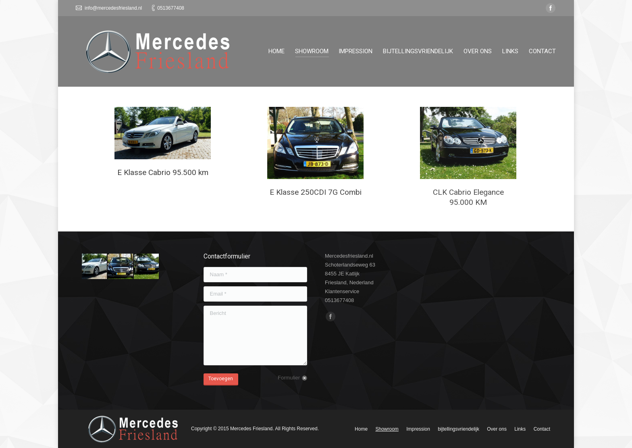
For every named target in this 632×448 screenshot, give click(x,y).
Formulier (289, 378)
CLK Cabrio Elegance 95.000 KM (468, 197)
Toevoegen (220, 378)
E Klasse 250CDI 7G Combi (316, 192)
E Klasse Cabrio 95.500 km (162, 172)
